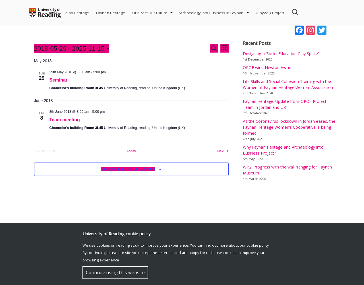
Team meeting (64, 119)
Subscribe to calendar (128, 169)
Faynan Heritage (110, 12)
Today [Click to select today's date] (131, 151)
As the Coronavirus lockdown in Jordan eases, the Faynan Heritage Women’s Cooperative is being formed (289, 127)
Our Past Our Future (149, 12)
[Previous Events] (45, 151)
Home (52, 12)
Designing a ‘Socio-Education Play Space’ (281, 53)
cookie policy (258, 245)
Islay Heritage (77, 12)
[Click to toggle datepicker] (71, 48)
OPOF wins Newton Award (268, 67)
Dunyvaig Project (269, 12)
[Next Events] (223, 151)
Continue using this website (115, 273)
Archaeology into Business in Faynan (211, 12)
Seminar (58, 80)
